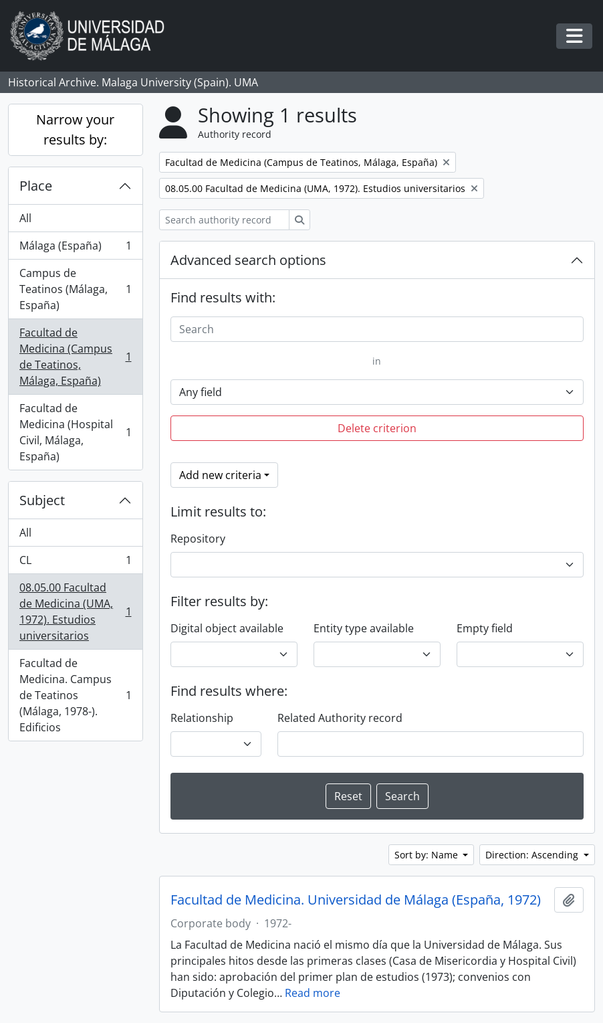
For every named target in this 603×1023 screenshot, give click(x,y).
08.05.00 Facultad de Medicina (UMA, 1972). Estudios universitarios (75, 611)
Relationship (201, 718)
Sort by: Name (427, 854)
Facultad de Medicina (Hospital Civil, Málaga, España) (75, 432)
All (25, 218)
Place (35, 186)
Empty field (485, 628)
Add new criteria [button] (220, 475)
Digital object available (226, 628)
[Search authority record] (224, 219)
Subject (42, 500)
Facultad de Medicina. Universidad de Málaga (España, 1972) (355, 900)
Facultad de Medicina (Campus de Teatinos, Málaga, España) (75, 356)
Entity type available (364, 628)
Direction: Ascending (533, 854)
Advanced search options (248, 260)
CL (75, 563)
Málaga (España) (75, 249)
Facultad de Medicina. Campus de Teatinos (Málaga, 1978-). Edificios (75, 695)
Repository (197, 538)
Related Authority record (339, 718)
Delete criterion (377, 428)
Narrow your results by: (75, 129)
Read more (312, 993)
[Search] (377, 329)
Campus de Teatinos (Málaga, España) (75, 289)
